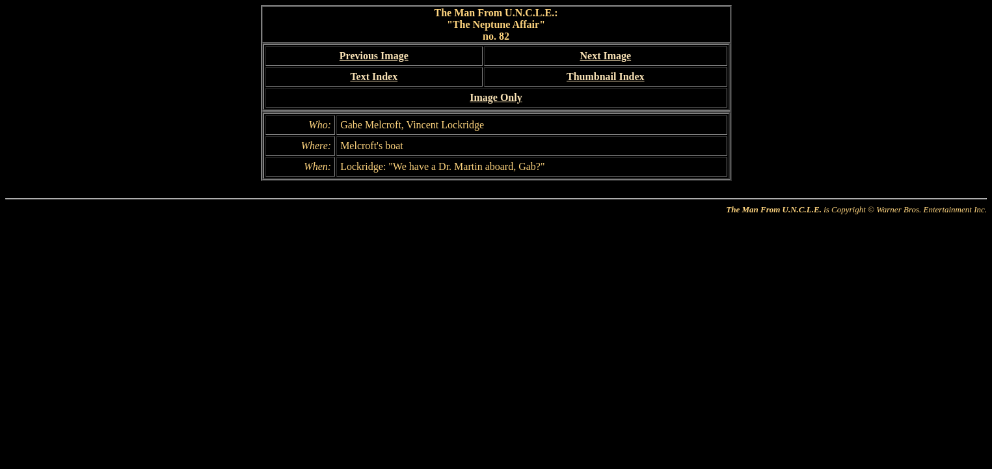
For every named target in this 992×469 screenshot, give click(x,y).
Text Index (373, 76)
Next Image (605, 55)
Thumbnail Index (606, 76)
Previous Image (374, 55)
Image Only (496, 97)
